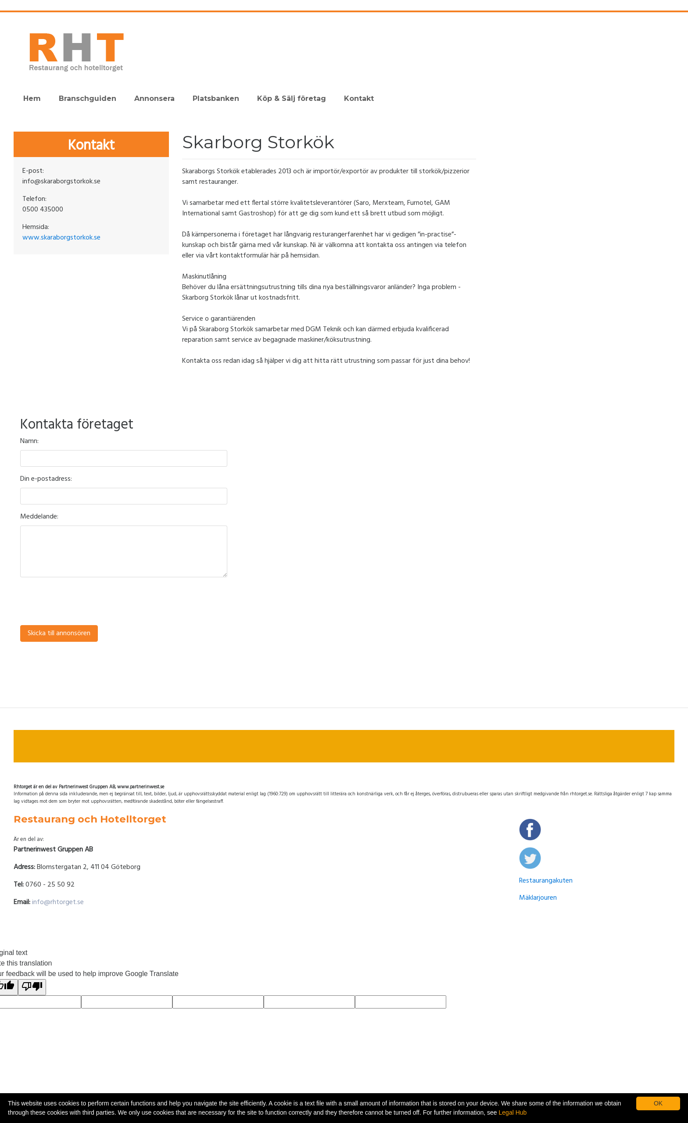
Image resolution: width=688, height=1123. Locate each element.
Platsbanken (216, 98)
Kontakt (359, 98)
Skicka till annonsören (59, 633)
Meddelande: (39, 516)
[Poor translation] (32, 987)
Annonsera (154, 98)
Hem (32, 98)
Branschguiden (87, 98)
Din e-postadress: (46, 479)
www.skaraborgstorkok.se (61, 237)
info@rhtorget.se (58, 902)
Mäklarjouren (538, 898)
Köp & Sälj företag (291, 98)
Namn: (29, 441)
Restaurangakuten (546, 881)
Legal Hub (513, 1112)
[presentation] (87, 601)
